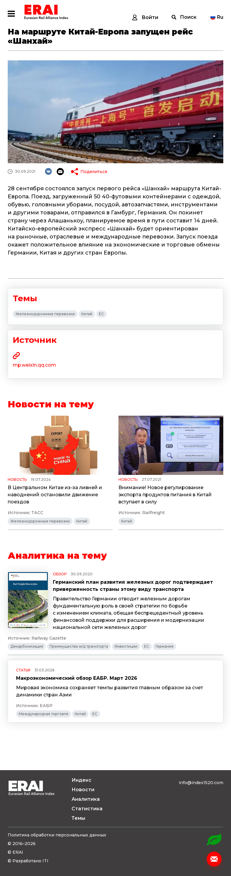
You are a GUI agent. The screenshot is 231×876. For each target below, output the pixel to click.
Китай (86, 314)
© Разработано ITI (28, 861)
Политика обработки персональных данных (57, 835)
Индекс (81, 780)
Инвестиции (126, 646)
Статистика (87, 808)
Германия (164, 646)
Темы (78, 818)
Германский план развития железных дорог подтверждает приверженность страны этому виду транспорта (133, 585)
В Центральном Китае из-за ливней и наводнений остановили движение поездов (55, 495)
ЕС (101, 314)
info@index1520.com (201, 782)
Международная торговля (43, 714)
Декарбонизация (26, 646)
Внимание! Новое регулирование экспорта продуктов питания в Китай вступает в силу (165, 495)
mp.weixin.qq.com (34, 365)
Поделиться (93, 171)
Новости (83, 789)
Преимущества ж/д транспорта (79, 646)
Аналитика (86, 799)
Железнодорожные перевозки (45, 314)
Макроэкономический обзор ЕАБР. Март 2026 (76, 678)
